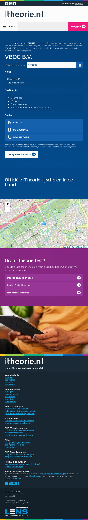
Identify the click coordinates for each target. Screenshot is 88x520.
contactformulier (29, 147)
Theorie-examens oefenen (17, 423)
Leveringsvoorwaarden (14, 494)
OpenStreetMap (79, 247)
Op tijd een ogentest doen (17, 442)
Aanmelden (10, 380)
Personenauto (12, 394)
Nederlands (68, 3)
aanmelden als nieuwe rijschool (62, 147)
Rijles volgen (10, 447)
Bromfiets (9, 399)
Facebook (34, 476)
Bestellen (9, 382)
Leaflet (65, 247)
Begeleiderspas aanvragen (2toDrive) (22, 464)
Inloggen (9, 377)
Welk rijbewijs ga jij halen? (17, 408)
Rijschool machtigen (14, 433)
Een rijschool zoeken (14, 445)
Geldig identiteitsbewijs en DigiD (20, 411)
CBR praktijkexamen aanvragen (19, 454)
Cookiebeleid (10, 496)
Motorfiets (10, 396)
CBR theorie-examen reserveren (19, 430)
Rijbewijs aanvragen (14, 466)
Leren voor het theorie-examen (19, 420)
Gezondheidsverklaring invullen (19, 413)
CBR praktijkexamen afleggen (18, 457)
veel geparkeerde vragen (54, 473)
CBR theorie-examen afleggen (19, 435)
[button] (44, 224)
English (79, 3)
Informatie (10, 384)
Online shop (10, 401)
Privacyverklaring (12, 491)
